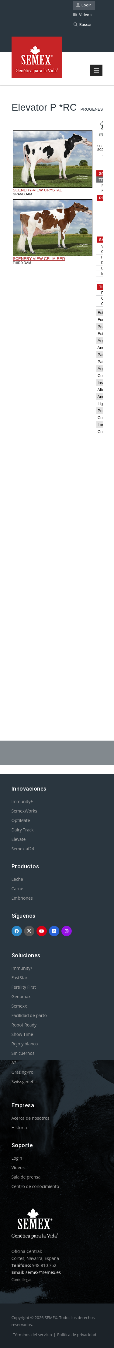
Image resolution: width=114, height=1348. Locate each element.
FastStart (20, 977)
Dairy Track (23, 830)
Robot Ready (24, 1025)
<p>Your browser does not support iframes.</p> (57, 397)
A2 (14, 1062)
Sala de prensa (26, 1177)
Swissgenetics (25, 1081)
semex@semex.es (43, 1272)
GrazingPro (23, 1072)
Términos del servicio (32, 1334)
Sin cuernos (23, 1053)
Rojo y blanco (25, 1044)
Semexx (19, 1006)
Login (84, 5)
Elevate (19, 839)
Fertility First (24, 987)
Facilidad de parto (29, 1015)
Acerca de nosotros (31, 1118)
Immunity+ (22, 801)
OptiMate (21, 820)
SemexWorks (24, 811)
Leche (17, 879)
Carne (17, 888)
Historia (19, 1127)
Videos (82, 14)
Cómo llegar (22, 1279)
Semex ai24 (23, 849)
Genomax (21, 996)
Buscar (83, 24)
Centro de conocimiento (35, 1186)
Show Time (22, 1034)
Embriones (22, 898)
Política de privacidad (76, 1334)
